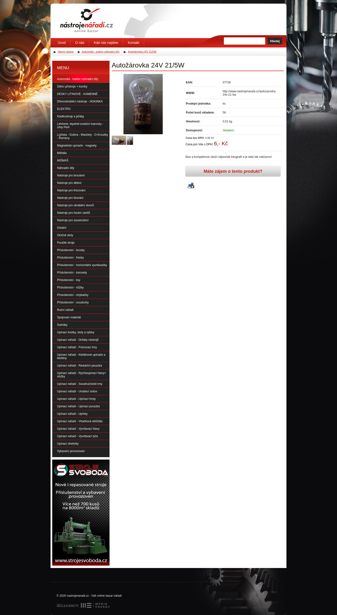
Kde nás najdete (106, 43)
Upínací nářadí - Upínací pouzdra (78, 406)
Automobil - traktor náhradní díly (77, 79)
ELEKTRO (64, 109)
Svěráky (62, 325)
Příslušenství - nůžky (70, 287)
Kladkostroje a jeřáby (70, 116)
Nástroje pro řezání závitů (73, 212)
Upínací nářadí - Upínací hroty (76, 399)
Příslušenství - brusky (71, 250)
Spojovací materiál (69, 317)
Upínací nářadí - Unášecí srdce (77, 391)
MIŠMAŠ (62, 160)
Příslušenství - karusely (72, 272)
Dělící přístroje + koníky (72, 86)
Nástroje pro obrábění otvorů (75, 205)
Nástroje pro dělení (69, 183)
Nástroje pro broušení (71, 175)
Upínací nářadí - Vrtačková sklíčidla (79, 421)
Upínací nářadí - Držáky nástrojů (78, 339)
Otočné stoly (65, 235)
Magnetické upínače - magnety (77, 145)
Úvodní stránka (86, 20)
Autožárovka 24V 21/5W (142, 51)
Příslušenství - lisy (68, 280)
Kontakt (133, 43)
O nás (79, 43)
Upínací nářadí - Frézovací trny (77, 347)
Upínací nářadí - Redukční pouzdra (79, 365)
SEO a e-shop (66, 605)
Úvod (62, 43)
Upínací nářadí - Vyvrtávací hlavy (78, 428)
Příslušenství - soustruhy (73, 302)
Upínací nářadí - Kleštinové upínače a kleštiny (81, 356)
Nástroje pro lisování (70, 198)
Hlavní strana (65, 51)
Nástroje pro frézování (71, 190)
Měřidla (61, 153)
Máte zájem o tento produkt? (233, 171)
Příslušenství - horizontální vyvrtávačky (82, 265)
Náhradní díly (65, 168)
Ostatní (61, 227)
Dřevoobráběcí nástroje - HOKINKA (80, 101)
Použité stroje (66, 242)
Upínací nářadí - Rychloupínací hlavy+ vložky (81, 374)
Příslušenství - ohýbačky (72, 295)
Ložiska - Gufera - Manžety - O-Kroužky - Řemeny (82, 136)
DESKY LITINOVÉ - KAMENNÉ (77, 94)
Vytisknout (190, 185)
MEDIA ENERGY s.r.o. (95, 605)
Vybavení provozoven (71, 451)
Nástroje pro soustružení (73, 220)
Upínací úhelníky (67, 443)
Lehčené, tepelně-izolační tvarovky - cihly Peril (80, 125)
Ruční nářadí (65, 310)
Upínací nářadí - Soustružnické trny (79, 384)
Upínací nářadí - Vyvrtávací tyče (77, 436)
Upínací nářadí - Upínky (72, 413)
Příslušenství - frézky (70, 257)
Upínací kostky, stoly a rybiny (75, 332)
